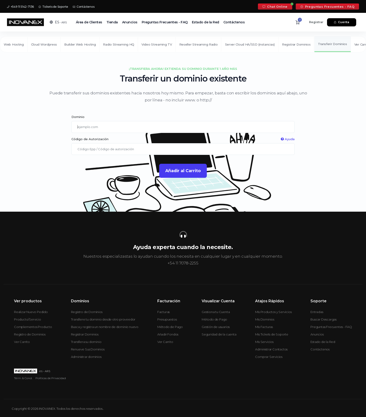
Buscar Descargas (323, 319)
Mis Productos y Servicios (273, 312)
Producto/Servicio (27, 319)
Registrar (316, 22)
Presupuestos (167, 319)
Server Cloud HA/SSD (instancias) (250, 44)
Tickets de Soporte (53, 6)
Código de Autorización (182, 139)
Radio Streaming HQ (118, 44)
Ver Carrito (22, 342)
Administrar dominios (86, 357)
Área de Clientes (89, 22)
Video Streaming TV (156, 44)
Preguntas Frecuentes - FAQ (327, 6)
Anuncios (129, 22)
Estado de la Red (205, 22)
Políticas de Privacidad (50, 378)
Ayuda (288, 139)
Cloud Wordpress (44, 44)
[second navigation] (183, 44)
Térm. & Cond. (23, 378)
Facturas (163, 312)
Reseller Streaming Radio (198, 44)
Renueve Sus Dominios (88, 349)
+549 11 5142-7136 (20, 6)
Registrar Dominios (296, 44)
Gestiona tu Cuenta (216, 312)
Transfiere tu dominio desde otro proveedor (103, 319)
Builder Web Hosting (80, 44)
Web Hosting (14, 44)
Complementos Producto (33, 327)
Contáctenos (83, 6)
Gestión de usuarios (216, 327)
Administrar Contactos (271, 349)
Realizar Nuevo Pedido (31, 312)
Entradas (316, 312)
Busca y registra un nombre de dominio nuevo (104, 327)
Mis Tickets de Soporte (271, 334)
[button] (58, 22)
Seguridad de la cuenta (219, 334)
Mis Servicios (264, 342)
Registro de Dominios (30, 334)
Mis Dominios (264, 319)
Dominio (77, 117)
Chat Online (275, 6)
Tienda (112, 22)
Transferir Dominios (332, 44)
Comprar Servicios (268, 357)
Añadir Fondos (167, 334)
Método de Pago (170, 327)
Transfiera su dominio (86, 342)
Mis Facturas (264, 327)
